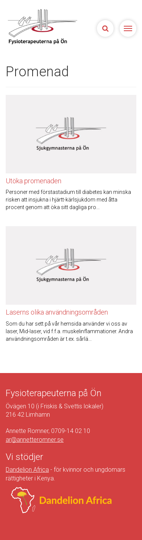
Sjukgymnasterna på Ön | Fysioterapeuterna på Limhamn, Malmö (41, 27)
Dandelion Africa (27, 469)
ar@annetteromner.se (35, 439)
